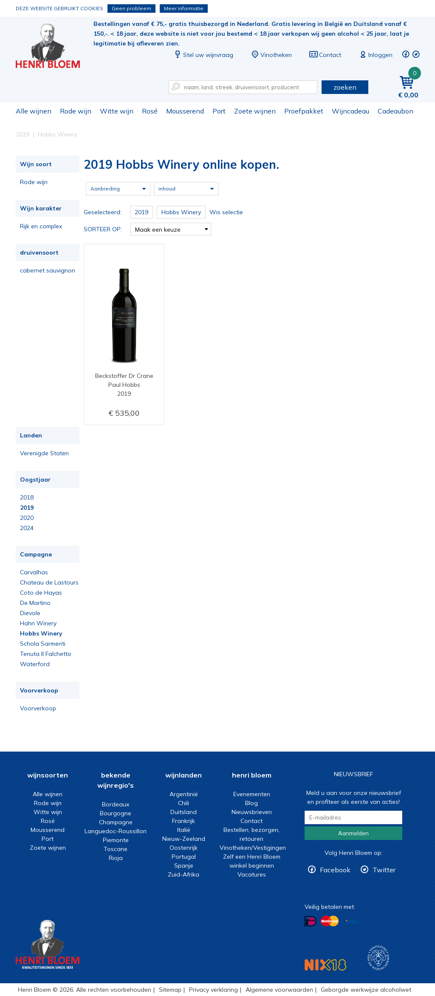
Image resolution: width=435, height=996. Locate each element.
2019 (27, 507)
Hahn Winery (38, 623)
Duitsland (183, 812)
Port (219, 111)
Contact (325, 55)
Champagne (116, 822)
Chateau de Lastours (49, 582)
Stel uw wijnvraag (203, 55)
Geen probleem (131, 8)
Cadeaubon (395, 111)
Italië (183, 830)
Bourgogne (115, 813)
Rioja (116, 858)
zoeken (344, 87)
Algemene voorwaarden (279, 989)
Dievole (30, 613)
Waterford (35, 664)
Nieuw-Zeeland (183, 839)
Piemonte (116, 840)
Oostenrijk (183, 847)
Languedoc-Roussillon (116, 831)
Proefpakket (303, 111)
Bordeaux (115, 804)
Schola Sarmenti (42, 643)
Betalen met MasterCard (330, 921)
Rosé (150, 111)
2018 (27, 497)
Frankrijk (183, 821)
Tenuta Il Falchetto (45, 654)
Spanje (183, 865)
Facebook (335, 869)
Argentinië (183, 794)
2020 (27, 518)
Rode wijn (75, 111)
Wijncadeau (350, 111)
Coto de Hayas (41, 592)
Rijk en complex (41, 226)
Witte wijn (116, 111)
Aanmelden (353, 833)
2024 (27, 528)
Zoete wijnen (255, 111)
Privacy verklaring (213, 989)
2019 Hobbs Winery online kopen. (53, 47)
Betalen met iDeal (310, 921)
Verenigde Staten (44, 453)
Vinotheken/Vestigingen (253, 847)
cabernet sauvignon (47, 270)
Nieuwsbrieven (252, 812)
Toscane (115, 849)
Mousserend (185, 111)
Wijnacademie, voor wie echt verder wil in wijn (378, 957)
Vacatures (251, 874)
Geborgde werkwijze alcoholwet (366, 989)
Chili (183, 803)
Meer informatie (183, 8)
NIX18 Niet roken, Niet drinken (325, 964)
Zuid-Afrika (183, 874)
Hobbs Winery (41, 633)
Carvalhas (34, 572)
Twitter (384, 869)
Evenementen (251, 794)
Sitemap (170, 989)
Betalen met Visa (351, 922)
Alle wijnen (33, 111)
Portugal (184, 856)
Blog (251, 803)
